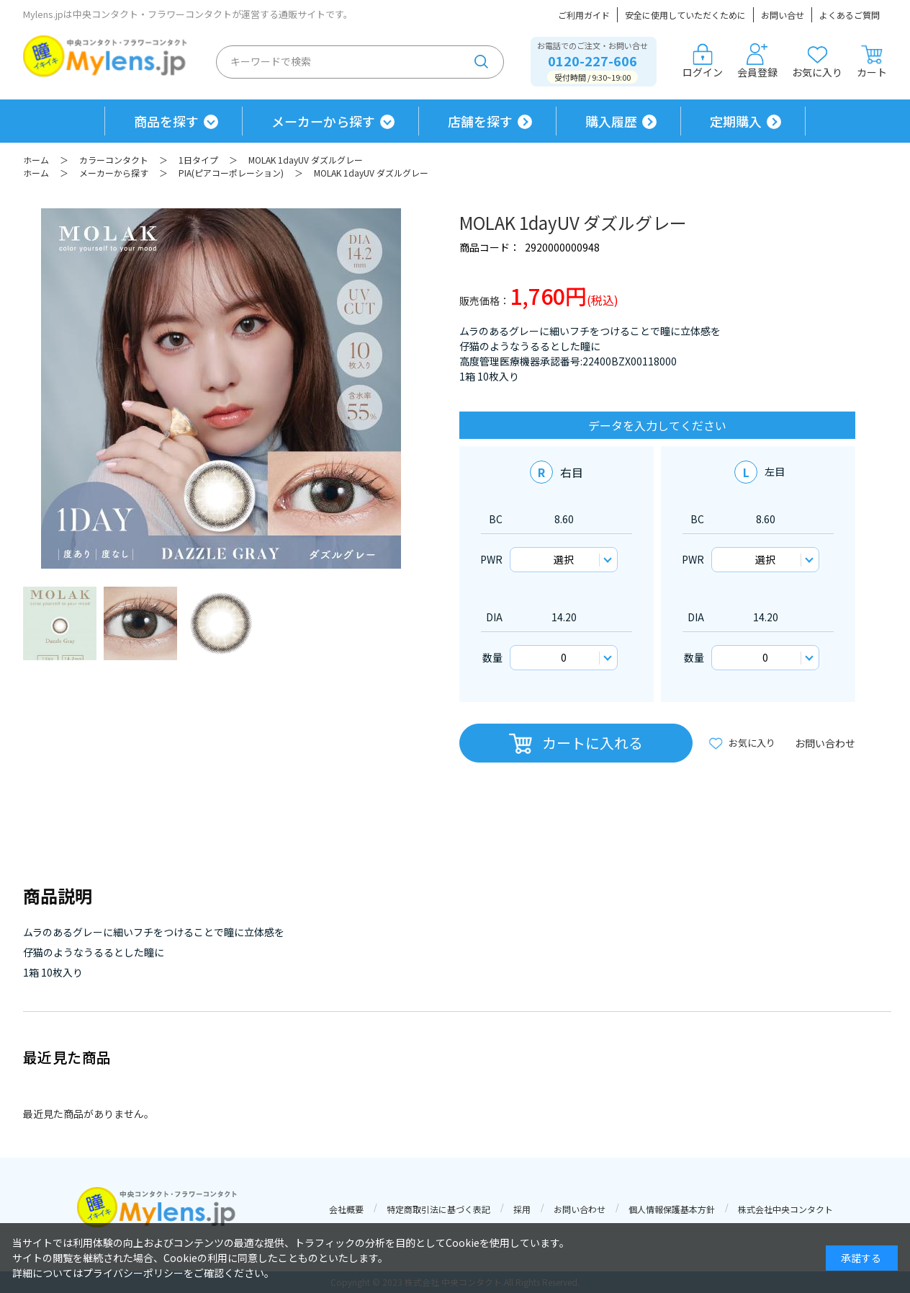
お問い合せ (782, 15)
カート (872, 61)
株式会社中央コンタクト (785, 1209)
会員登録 (757, 61)
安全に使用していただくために (685, 15)
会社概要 (346, 1209)
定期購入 (736, 121)
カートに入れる (592, 742)
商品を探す (166, 121)
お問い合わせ (825, 743)
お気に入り (817, 61)
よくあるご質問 (849, 15)
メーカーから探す (323, 121)
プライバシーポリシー (133, 1273)
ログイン (702, 61)
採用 (522, 1209)
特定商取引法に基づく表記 (438, 1209)
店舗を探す (480, 121)
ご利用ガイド (584, 15)
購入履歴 (611, 121)
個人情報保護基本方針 (672, 1209)
